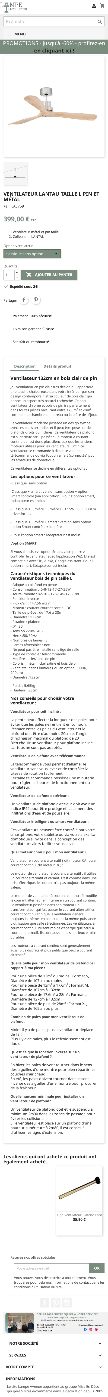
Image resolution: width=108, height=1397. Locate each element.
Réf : (6, 206)
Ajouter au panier (49, 275)
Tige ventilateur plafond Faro (79, 1215)
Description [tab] (24, 366)
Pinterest (35, 299)
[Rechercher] (54, 21)
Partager (23, 299)
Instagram (67, 1302)
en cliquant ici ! (54, 50)
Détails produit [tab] (57, 366)
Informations (20, 1378)
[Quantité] (9, 275)
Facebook (44, 1302)
